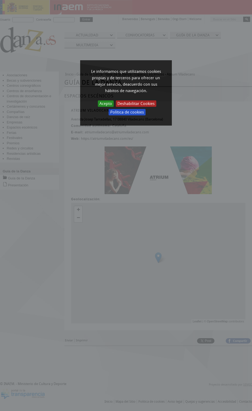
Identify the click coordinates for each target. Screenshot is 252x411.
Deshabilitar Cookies (136, 103)
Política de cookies (127, 112)
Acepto (105, 103)
